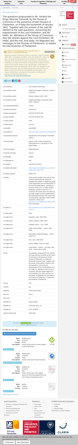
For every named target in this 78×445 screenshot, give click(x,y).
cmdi (52, 51)
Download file (8, 349)
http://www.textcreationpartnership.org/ (41, 202)
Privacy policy (38, 410)
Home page (37, 404)
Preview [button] (18, 362)
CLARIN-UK (57, 404)
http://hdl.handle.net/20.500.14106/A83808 (18, 76)
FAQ (35, 408)
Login (72, 1)
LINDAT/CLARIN (58, 408)
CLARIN (56, 406)
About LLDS (37, 406)
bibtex (47, 51)
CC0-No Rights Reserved (28, 325)
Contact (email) (38, 417)
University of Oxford (12, 413)
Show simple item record (10, 12)
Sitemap (6, 415)
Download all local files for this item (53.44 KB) (19, 333)
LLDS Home (6, 8)
